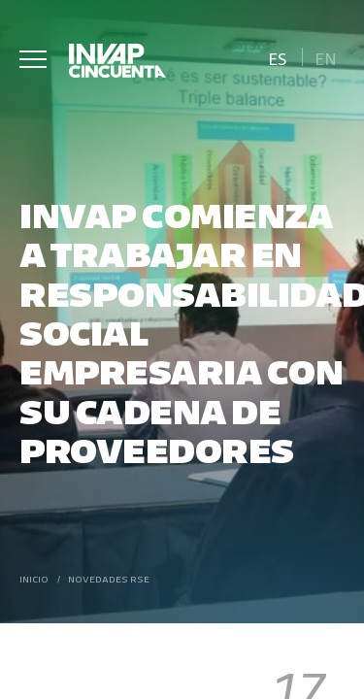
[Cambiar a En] (326, 57)
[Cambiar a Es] (277, 57)
